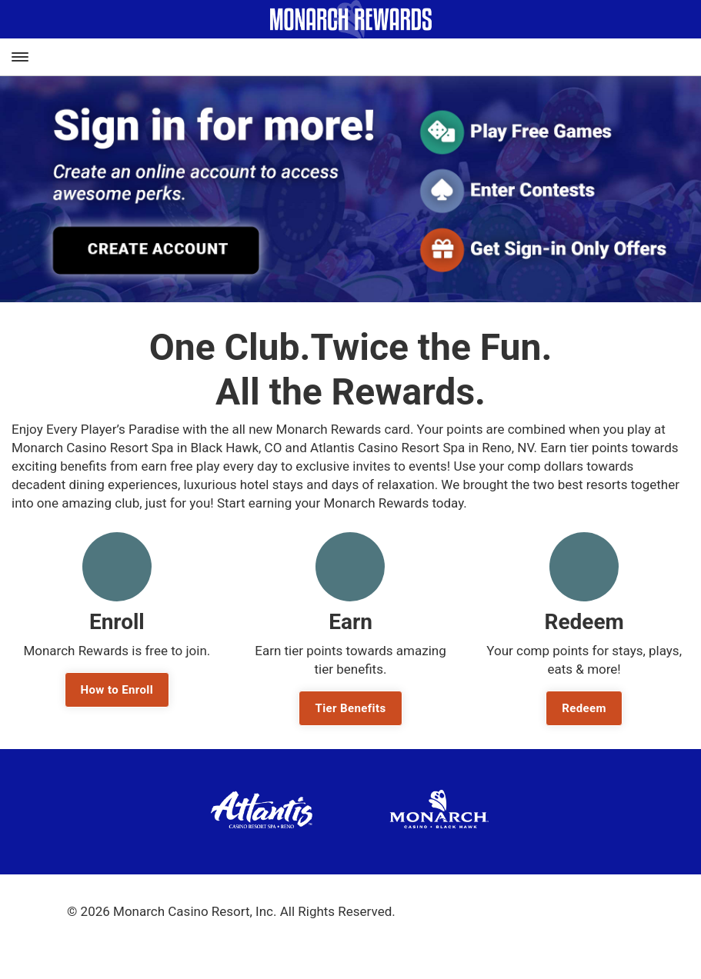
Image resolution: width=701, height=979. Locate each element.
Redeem (584, 708)
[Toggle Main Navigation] (19, 57)
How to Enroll (117, 690)
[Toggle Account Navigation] (690, 57)
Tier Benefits (350, 708)
